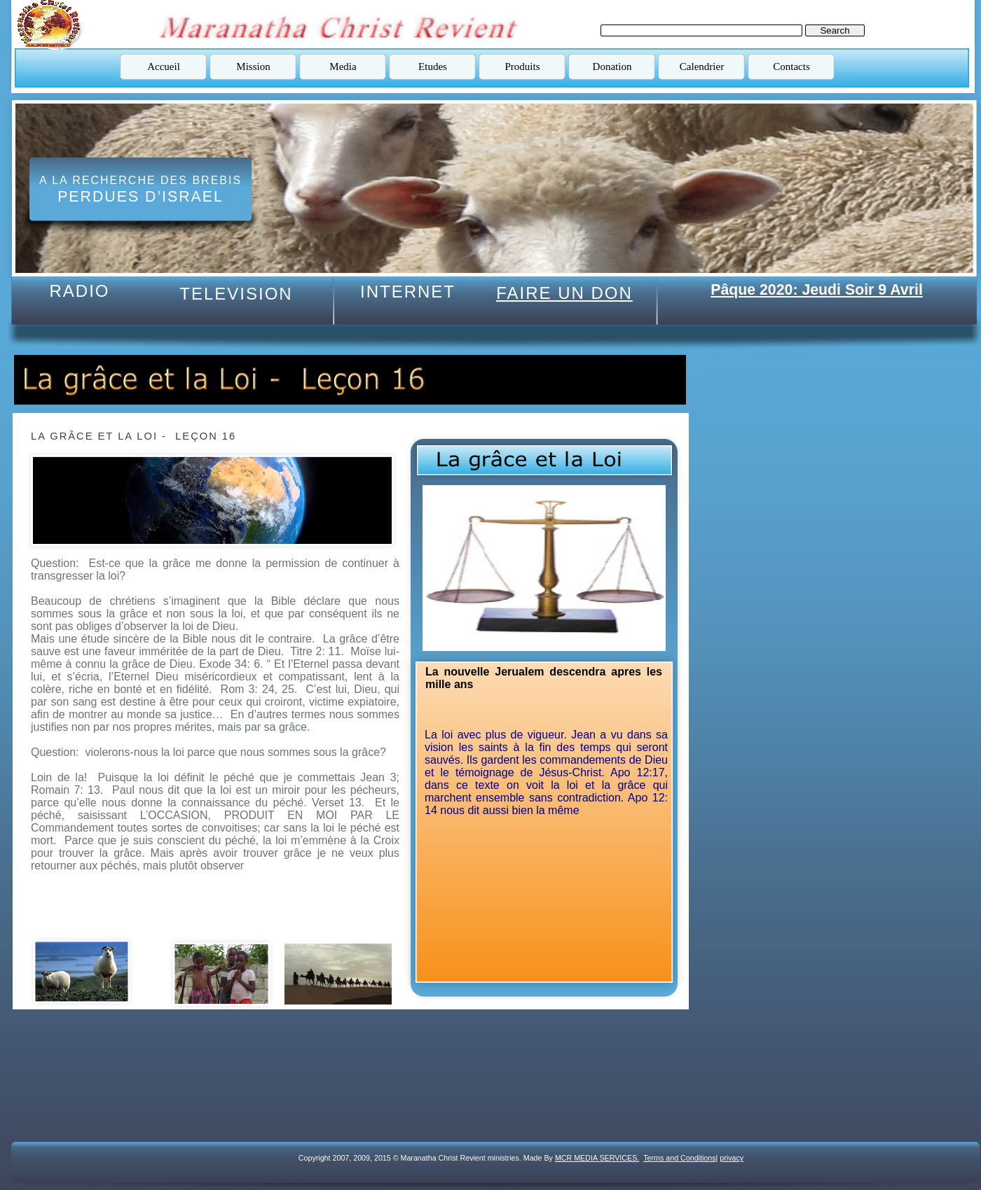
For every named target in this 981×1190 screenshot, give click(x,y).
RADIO (79, 290)
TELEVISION (235, 293)
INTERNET (407, 291)
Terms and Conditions (679, 1158)
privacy (731, 1158)
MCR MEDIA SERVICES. (597, 1158)
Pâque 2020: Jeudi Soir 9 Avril (817, 289)
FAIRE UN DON (564, 293)
